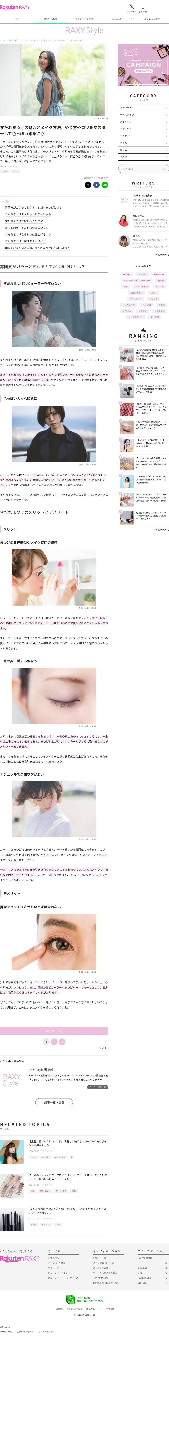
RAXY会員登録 (145, 1258)
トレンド (45, 1157)
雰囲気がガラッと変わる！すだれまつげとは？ (33, 207)
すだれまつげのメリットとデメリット (28, 214)
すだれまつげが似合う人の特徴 (24, 221)
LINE (140, 1273)
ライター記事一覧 (98, 1087)
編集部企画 (159, 274)
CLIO (74, 1191)
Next (102, 1048)
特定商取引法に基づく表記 (106, 1283)
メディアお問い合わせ (104, 1263)
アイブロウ (46, 1224)
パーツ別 (147, 304)
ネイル (123, 142)
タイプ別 (155, 316)
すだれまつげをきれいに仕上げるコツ (28, 234)
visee (58, 1224)
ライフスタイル (136, 316)
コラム (123, 150)
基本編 (161, 280)
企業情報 (59, 1309)
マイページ (53, 1268)
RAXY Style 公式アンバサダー (137, 280)
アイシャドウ (61, 1191)
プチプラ (154, 298)
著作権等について (94, 1309)
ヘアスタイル (136, 298)
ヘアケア (124, 135)
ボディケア (126, 128)
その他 (123, 157)
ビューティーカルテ (58, 1273)
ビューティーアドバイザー (61, 1278)
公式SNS (117, 19)
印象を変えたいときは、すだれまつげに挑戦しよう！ (37, 248)
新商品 (33, 1224)
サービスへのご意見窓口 (105, 1273)
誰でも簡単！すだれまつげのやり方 (26, 228)
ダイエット (159, 310)
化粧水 (162, 304)
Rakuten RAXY (15, 7)
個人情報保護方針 (75, 1309)
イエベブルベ (60, 1157)
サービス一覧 (6, 1331)
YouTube (142, 1283)
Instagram (143, 1268)
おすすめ (142, 274)
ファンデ (143, 310)
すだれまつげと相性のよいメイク (25, 241)
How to (4, 171)
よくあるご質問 (152, 19)
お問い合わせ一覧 (25, 1331)
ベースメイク (127, 114)
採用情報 (110, 1309)
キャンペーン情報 (84, 19)
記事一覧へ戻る (54, 1102)
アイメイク (13, 166)
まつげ (15, 171)
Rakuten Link (144, 1278)
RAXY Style (50, 19)
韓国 (32, 1191)
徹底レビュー (45, 1191)
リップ (154, 292)
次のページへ (54, 1031)
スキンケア (126, 107)
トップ (16, 19)
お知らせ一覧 (99, 1258)
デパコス (127, 310)
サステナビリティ (47, 1331)
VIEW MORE (161, 254)
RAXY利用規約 (100, 1278)
